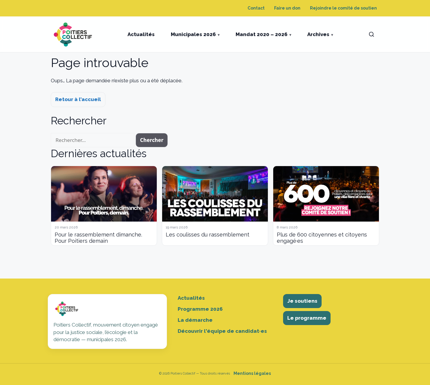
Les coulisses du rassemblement (207, 234)
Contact (256, 8)
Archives (318, 34)
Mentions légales (252, 373)
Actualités (141, 34)
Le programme (306, 318)
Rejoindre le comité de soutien (343, 8)
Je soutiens (302, 301)
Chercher (151, 140)
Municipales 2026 (193, 34)
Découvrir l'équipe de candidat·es (222, 331)
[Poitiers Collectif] (73, 34)
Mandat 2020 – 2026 (262, 34)
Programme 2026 (200, 309)
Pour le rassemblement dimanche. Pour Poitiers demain (98, 237)
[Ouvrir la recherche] (371, 34)
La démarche (195, 320)
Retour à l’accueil (78, 99)
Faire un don (287, 8)
